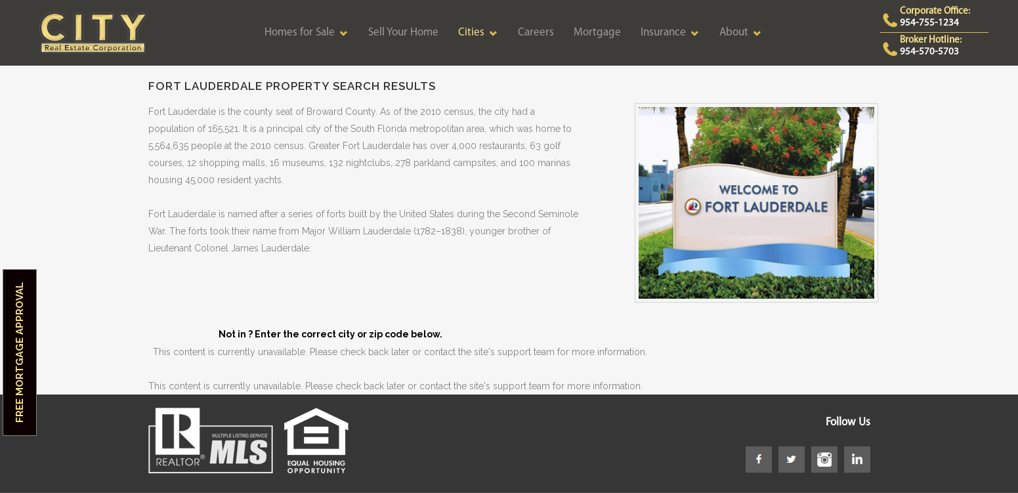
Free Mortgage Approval (20, 352)
